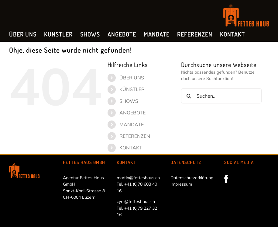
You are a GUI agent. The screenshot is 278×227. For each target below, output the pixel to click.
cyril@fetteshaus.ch (136, 201)
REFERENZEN (134, 136)
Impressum (181, 184)
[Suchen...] (221, 95)
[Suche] (188, 95)
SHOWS (128, 101)
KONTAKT (130, 148)
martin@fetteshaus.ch (138, 177)
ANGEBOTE (132, 113)
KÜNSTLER (132, 89)
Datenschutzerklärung (191, 177)
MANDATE (131, 124)
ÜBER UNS (131, 78)
